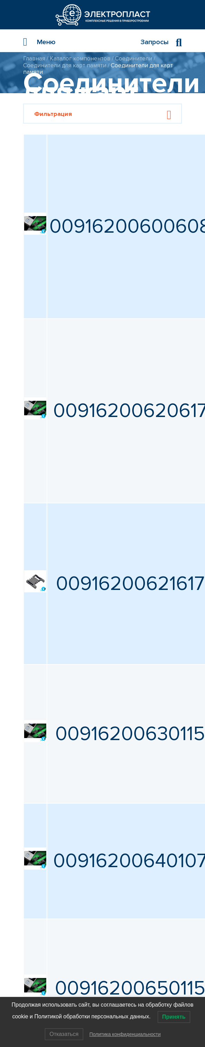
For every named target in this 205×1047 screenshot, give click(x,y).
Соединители (133, 58)
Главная (34, 58)
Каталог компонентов (80, 58)
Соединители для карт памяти (64, 65)
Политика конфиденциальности (125, 1034)
